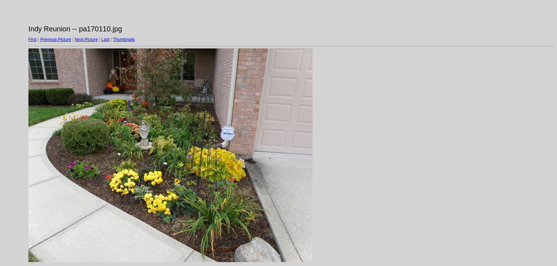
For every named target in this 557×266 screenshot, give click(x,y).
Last (105, 39)
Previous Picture (55, 39)
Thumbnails (124, 39)
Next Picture (86, 39)
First (32, 39)
